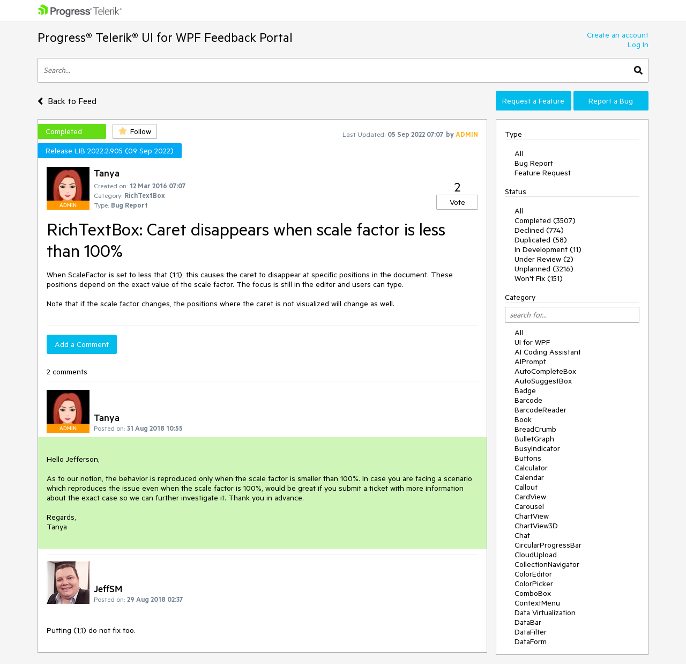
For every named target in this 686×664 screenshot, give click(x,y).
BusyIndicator (537, 448)
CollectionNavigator (546, 564)
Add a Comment (82, 344)
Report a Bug (610, 101)
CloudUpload (535, 554)
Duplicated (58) (540, 240)
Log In (638, 44)
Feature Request (542, 173)
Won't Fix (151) (538, 278)
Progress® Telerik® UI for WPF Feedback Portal (165, 37)
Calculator (531, 468)
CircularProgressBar (547, 545)
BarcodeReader (540, 410)
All (518, 153)
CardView (530, 496)
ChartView (531, 516)
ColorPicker (533, 583)
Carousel (529, 506)
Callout (526, 487)
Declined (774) (539, 230)
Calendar (529, 477)
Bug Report (533, 163)
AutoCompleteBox (545, 371)
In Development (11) (547, 249)
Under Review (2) (543, 259)
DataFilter (530, 632)
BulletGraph (534, 439)
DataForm (530, 641)
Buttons (527, 458)
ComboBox (532, 593)
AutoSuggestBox (543, 381)
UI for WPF (532, 342)
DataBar (527, 622)
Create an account (617, 35)
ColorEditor (533, 574)
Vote (457, 202)
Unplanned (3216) (543, 269)
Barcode (528, 400)
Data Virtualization (545, 612)
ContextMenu (537, 603)
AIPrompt (530, 361)
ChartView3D (536, 525)
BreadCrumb (535, 429)
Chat (522, 535)
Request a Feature (533, 101)
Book (523, 419)
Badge (525, 390)
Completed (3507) (545, 220)
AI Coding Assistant (547, 352)
